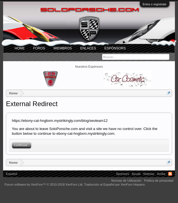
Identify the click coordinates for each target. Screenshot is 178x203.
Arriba (161, 173)
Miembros (63, 48)
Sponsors (122, 173)
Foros (39, 48)
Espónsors (115, 48)
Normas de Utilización (126, 180)
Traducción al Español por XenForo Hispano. (114, 184)
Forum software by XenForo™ (43, 184)
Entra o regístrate (155, 4)
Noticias (148, 173)
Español (11, 173)
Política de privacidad (159, 180)
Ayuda (136, 173)
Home (20, 48)
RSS (170, 174)
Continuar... (21, 145)
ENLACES (88, 48)
